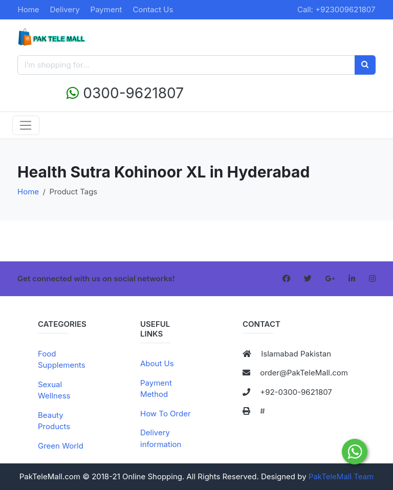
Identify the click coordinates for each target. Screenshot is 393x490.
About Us (157, 363)
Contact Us (153, 9)
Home (28, 9)
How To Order (165, 413)
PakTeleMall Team (341, 476)
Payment (106, 9)
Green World (60, 446)
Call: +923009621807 (336, 9)
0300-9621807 (125, 93)
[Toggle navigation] (25, 125)
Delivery (65, 9)
